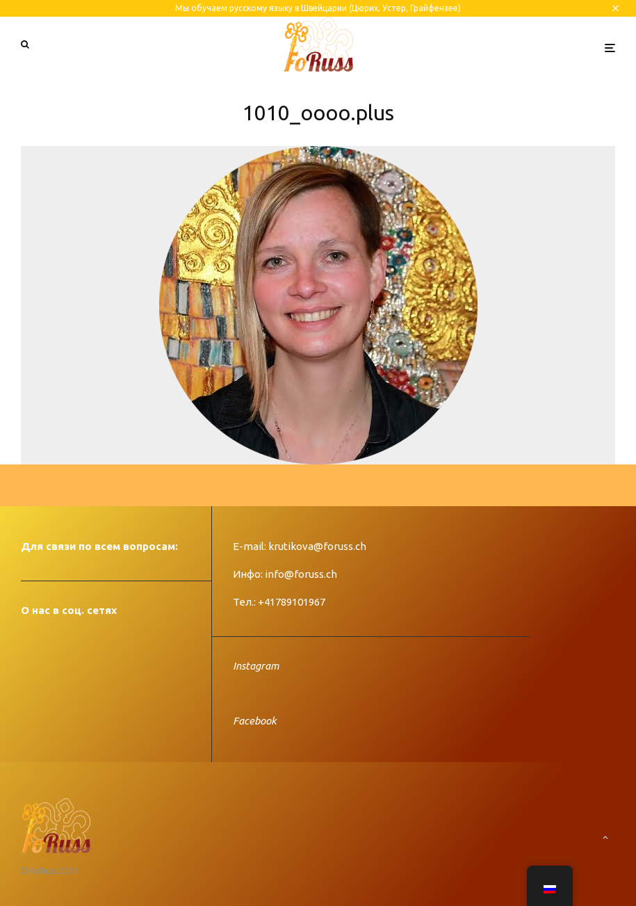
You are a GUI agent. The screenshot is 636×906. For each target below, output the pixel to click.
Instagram (256, 666)
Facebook (255, 721)
